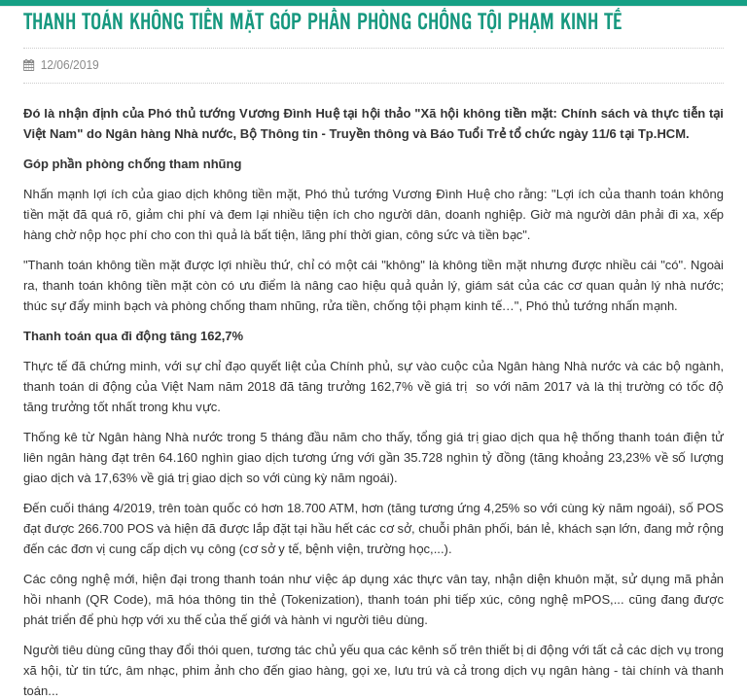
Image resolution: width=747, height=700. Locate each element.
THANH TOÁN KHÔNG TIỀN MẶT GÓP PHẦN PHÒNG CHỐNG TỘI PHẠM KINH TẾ (322, 23)
